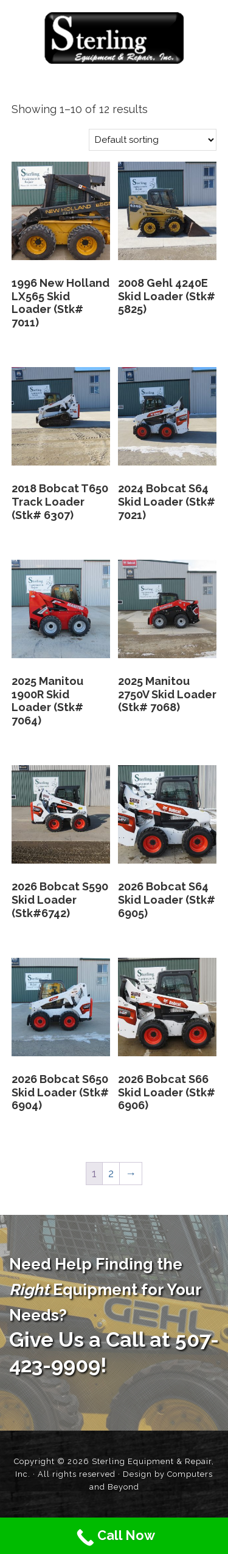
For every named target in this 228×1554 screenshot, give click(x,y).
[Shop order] (152, 140)
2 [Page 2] (111, 1173)
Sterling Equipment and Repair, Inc (114, 38)
